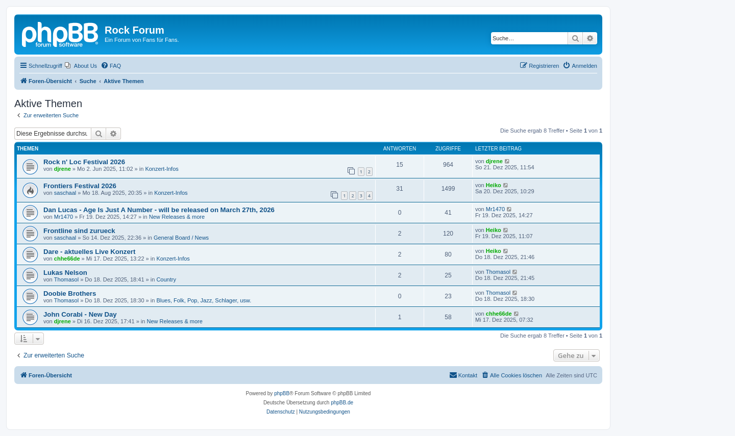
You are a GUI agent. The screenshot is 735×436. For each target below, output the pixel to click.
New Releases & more (177, 217)
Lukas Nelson (65, 272)
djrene (62, 169)
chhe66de (67, 258)
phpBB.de (342, 402)
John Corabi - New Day (80, 314)
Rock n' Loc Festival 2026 (84, 162)
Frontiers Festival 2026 (79, 186)
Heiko (493, 185)
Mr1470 (63, 217)
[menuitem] (81, 66)
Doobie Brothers (69, 293)
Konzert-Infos (161, 169)
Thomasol (66, 279)
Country (166, 279)
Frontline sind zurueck (79, 231)
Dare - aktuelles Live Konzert (89, 251)
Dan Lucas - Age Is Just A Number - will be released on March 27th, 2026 (159, 210)
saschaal (65, 193)
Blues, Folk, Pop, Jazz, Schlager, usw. (203, 300)
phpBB (281, 393)
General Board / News (181, 238)
